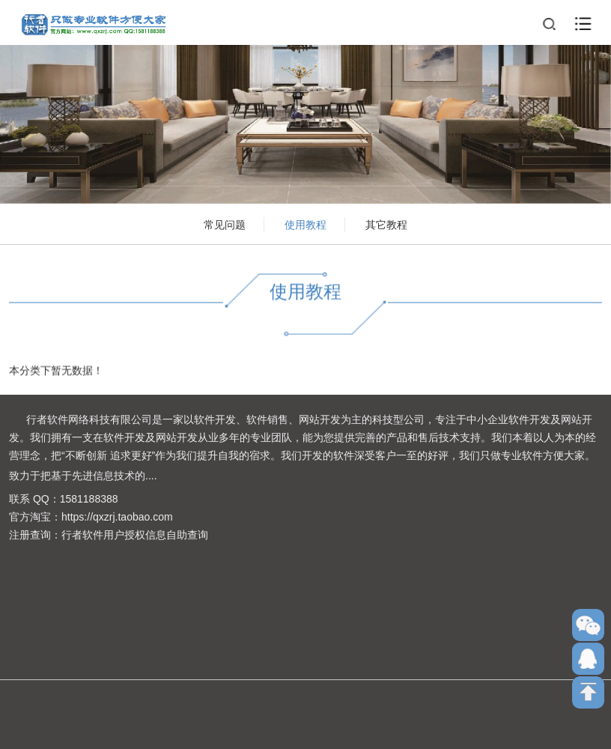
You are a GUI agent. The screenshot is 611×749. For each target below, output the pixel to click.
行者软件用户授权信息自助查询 (134, 535)
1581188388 (89, 499)
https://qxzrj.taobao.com (117, 517)
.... (151, 476)
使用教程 (305, 225)
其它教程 (386, 225)
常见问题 (225, 225)
